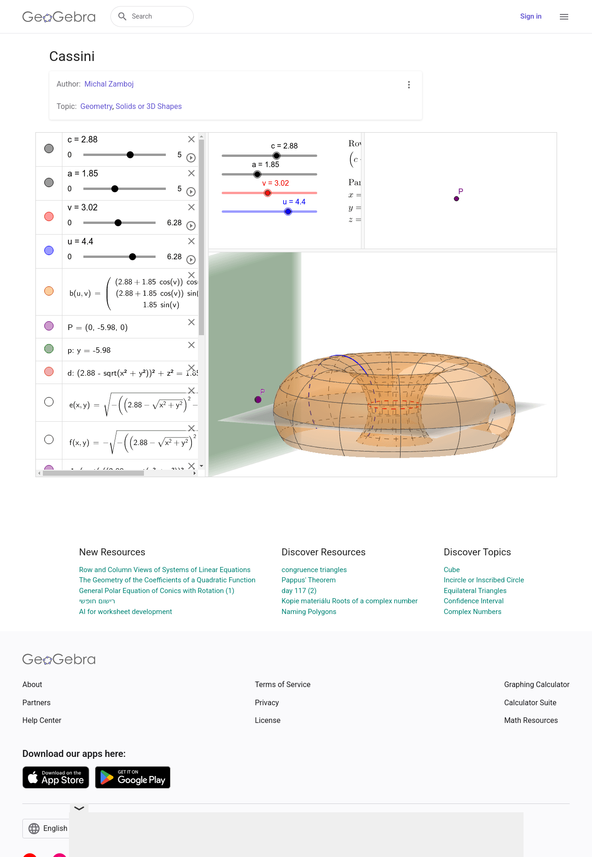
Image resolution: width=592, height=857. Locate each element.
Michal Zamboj (109, 84)
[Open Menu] (564, 16)
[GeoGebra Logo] (58, 16)
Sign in (531, 16)
